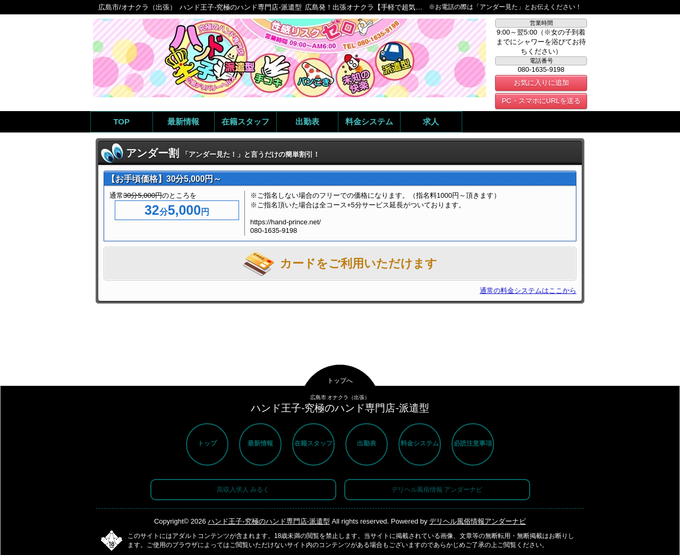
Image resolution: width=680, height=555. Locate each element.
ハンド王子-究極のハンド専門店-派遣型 (269, 521)
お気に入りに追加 (541, 83)
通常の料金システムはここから (528, 291)
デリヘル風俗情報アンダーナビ (477, 521)
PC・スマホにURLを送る (541, 101)
